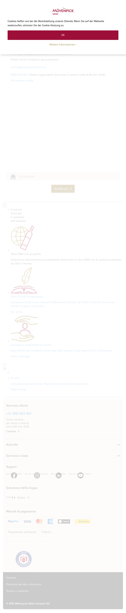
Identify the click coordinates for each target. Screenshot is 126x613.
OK (63, 35)
